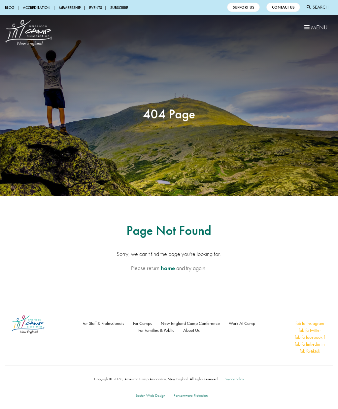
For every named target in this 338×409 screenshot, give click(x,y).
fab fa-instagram (309, 323)
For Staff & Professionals (103, 323)
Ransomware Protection (191, 395)
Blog (10, 7)
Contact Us (283, 7)
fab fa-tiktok (310, 351)
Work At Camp (242, 323)
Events (95, 7)
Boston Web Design (150, 395)
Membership (70, 7)
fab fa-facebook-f (310, 337)
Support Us (243, 7)
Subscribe (119, 7)
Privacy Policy (234, 379)
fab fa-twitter (310, 330)
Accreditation (37, 7)
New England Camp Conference (190, 323)
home (168, 268)
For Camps (142, 323)
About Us (191, 330)
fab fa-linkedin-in (310, 344)
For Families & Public (156, 330)
